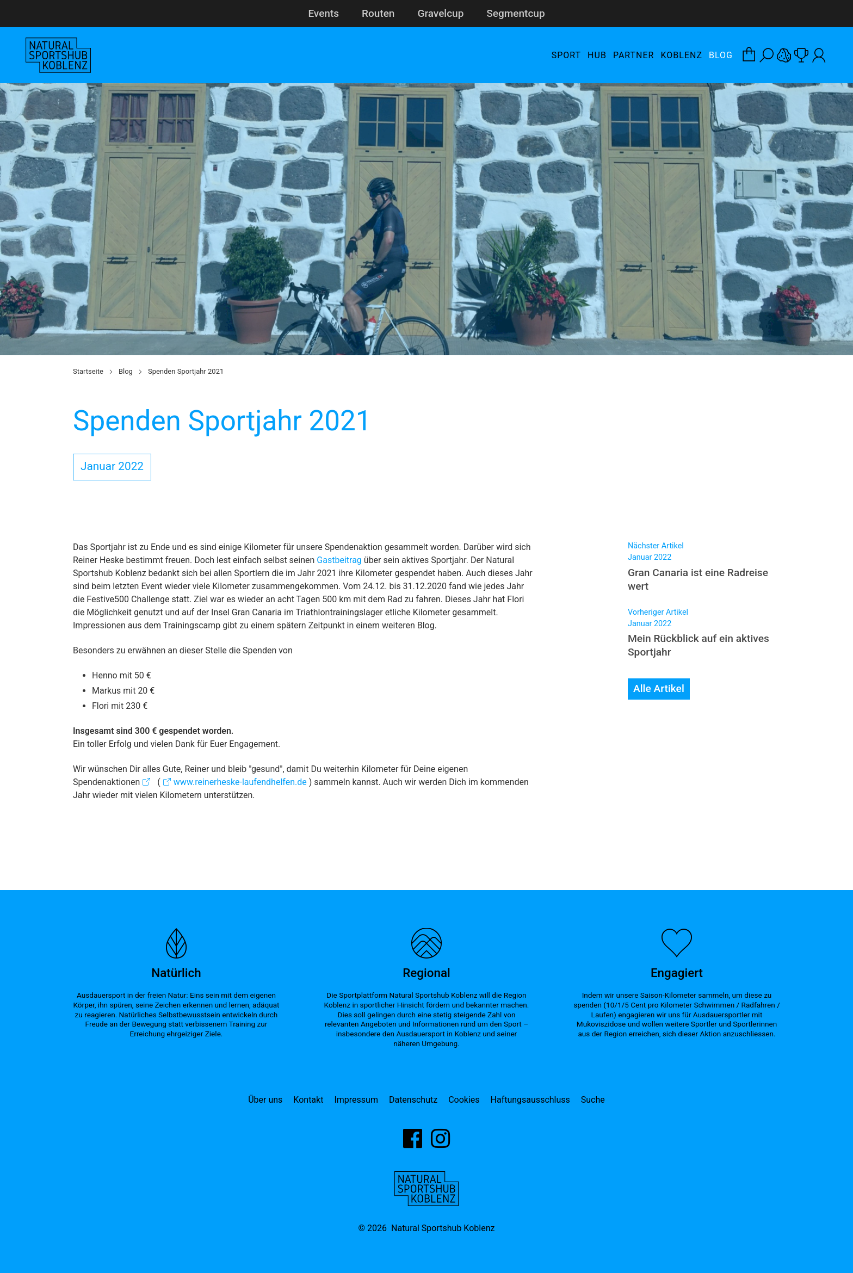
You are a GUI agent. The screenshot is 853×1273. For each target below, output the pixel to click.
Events (323, 13)
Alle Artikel (658, 688)
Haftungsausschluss (530, 1100)
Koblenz (681, 55)
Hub (597, 55)
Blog (721, 55)
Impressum (356, 1100)
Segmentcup (515, 13)
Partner (633, 55)
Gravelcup (440, 13)
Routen (378, 13)
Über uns (265, 1100)
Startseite (88, 371)
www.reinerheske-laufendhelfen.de (240, 782)
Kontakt (308, 1100)
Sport (566, 55)
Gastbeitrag (339, 560)
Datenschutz (413, 1100)
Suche (593, 1100)
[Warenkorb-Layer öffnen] (749, 55)
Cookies (463, 1100)
